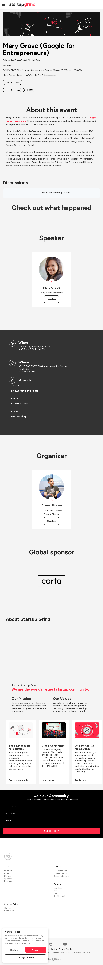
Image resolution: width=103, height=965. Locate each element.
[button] (100, 3)
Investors (8, 871)
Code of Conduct (66, 949)
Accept (35, 949)
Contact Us (9, 911)
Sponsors (8, 879)
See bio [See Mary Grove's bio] (51, 299)
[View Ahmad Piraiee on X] (51, 500)
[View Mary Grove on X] (51, 282)
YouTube (57, 893)
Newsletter (58, 888)
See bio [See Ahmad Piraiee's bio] (51, 521)
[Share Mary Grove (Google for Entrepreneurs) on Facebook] (5, 90)
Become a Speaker (61, 876)
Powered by (51, 959)
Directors (8, 881)
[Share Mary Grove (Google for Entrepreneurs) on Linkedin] (18, 90)
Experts (7, 873)
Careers (7, 908)
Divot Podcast (59, 896)
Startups (7, 876)
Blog (55, 891)
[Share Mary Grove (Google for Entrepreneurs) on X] (12, 90)
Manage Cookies (25, 957)
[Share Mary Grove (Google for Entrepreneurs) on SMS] (31, 90)
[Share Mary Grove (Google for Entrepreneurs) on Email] (25, 90)
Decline (14, 949)
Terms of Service (50, 949)
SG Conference (60, 871)
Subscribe (50, 830)
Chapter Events (60, 873)
